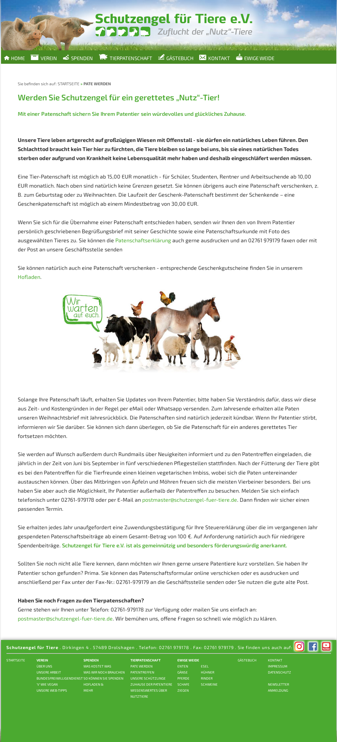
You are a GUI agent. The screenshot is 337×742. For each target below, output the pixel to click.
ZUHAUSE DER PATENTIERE (151, 684)
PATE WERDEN (141, 666)
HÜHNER (207, 672)
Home (14, 57)
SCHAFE (183, 684)
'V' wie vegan (47, 684)
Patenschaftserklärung (143, 240)
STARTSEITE (68, 83)
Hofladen (29, 277)
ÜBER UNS (44, 666)
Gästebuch (175, 57)
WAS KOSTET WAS (97, 666)
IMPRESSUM (277, 666)
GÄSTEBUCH (247, 660)
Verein (44, 58)
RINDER (207, 678)
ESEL (205, 666)
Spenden (78, 57)
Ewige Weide (255, 57)
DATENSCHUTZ (279, 672)
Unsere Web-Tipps (52, 690)
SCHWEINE (209, 684)
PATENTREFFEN (142, 672)
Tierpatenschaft (125, 57)
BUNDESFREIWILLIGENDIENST (60, 678)
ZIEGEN (183, 690)
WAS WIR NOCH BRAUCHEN (104, 672)
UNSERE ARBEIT (49, 672)
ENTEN (182, 666)
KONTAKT (275, 660)
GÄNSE (182, 672)
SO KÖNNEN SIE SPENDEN (103, 678)
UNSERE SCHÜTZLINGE (148, 678)
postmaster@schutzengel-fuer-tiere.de (189, 499)
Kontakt (214, 58)
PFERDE (183, 678)
